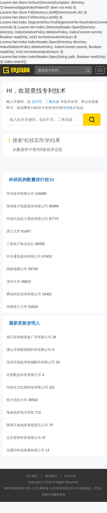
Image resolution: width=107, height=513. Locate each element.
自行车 (37, 102)
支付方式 (70, 476)
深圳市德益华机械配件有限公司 (30, 362)
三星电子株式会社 (20, 244)
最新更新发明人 (24, 323)
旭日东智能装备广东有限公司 (28, 337)
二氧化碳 (52, 102)
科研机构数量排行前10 (31, 179)
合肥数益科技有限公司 (23, 375)
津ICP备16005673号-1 (18, 488)
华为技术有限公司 (20, 193)
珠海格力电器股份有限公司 (27, 206)
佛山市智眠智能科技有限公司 (28, 350)
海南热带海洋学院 (20, 412)
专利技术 (69, 108)
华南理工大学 (16, 307)
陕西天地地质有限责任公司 (27, 425)
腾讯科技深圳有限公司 (23, 294)
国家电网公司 (16, 269)
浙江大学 (13, 231)
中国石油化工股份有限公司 (27, 219)
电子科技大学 (16, 400)
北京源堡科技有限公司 (23, 438)
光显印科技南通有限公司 (25, 450)
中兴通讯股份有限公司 (23, 256)
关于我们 (32, 476)
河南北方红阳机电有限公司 (27, 387)
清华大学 (13, 281)
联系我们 (51, 476)
